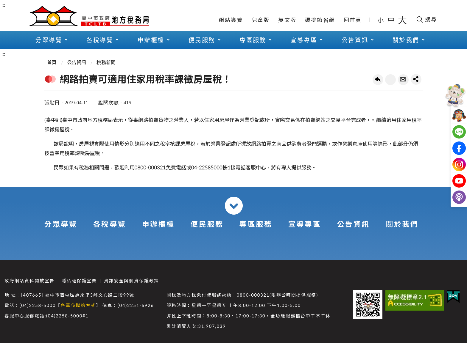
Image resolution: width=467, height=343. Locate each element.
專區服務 (252, 39)
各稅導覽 (99, 39)
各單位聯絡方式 (78, 305)
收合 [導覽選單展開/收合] (234, 206)
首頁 (52, 62)
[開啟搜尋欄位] (426, 19)
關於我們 (406, 39)
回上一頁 (378, 79)
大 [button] (402, 20)
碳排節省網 (320, 20)
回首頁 (353, 20)
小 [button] (381, 19)
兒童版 (261, 20)
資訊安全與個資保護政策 (131, 280)
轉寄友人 (403, 79)
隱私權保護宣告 (79, 280)
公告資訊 (355, 39)
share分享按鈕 (416, 79)
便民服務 (202, 39)
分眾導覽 (48, 39)
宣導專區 (303, 39)
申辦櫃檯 (151, 39)
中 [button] (391, 19)
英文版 (287, 20)
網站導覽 (231, 20)
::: (3, 5)
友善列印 (390, 79)
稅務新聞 (106, 62)
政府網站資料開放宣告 (29, 280)
